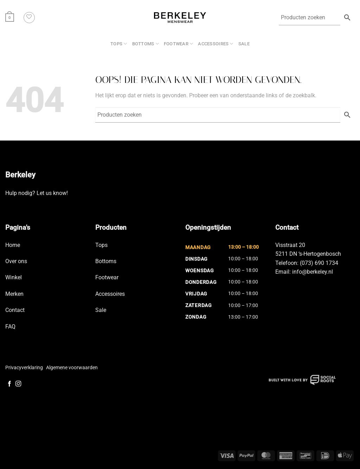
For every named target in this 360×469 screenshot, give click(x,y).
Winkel (13, 277)
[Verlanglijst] (29, 17)
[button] (9, 17)
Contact (15, 310)
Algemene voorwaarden (72, 367)
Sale (100, 310)
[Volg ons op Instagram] (18, 384)
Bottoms (145, 43)
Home (12, 245)
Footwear (178, 43)
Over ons (16, 261)
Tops (118, 43)
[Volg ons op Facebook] (9, 384)
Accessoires (215, 43)
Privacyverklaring (24, 367)
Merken (14, 294)
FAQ (10, 326)
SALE (244, 43)
